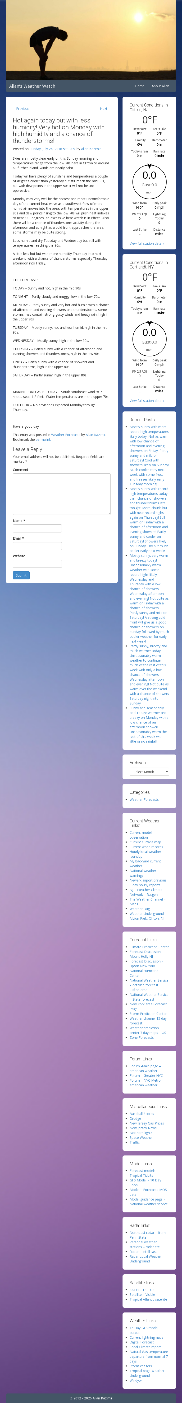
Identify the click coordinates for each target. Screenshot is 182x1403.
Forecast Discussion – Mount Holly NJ (147, 954)
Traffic (135, 1142)
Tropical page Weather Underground (147, 1373)
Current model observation (141, 835)
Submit (21, 575)
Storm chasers (141, 1366)
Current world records (146, 847)
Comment (20, 469)
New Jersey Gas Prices (147, 1123)
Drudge (135, 1118)
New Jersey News (143, 1128)
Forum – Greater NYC (146, 1075)
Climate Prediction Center (149, 947)
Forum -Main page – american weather (145, 1068)
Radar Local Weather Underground (146, 1258)
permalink (43, 439)
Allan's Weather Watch (32, 86)
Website (19, 556)
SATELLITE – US (142, 1289)
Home (140, 86)
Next (103, 108)
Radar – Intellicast (143, 1251)
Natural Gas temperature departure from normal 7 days (149, 1356)
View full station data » (147, 243)
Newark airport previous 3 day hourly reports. (148, 882)
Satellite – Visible (142, 1294)
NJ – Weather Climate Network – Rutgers (146, 892)
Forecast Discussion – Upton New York (147, 963)
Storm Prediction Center (148, 1013)
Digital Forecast (142, 1342)
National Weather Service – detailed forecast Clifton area (149, 985)
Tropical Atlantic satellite (148, 1299)
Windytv (136, 1380)
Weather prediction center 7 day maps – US (148, 1030)
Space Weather (141, 1137)
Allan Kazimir (91, 149)
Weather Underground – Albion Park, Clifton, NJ (148, 916)
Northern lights (141, 1132)
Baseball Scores (142, 1113)
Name (19, 520)
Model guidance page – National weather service (149, 1201)
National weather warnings (143, 873)
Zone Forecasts (142, 1037)
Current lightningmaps (146, 1337)
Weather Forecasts (65, 434)
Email (18, 538)
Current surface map (145, 842)
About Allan (160, 86)
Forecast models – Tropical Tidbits (144, 1173)
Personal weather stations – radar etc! (145, 1244)
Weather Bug (140, 909)
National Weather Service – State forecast (149, 997)
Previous (22, 108)
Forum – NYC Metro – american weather (147, 1082)
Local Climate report (145, 1347)
